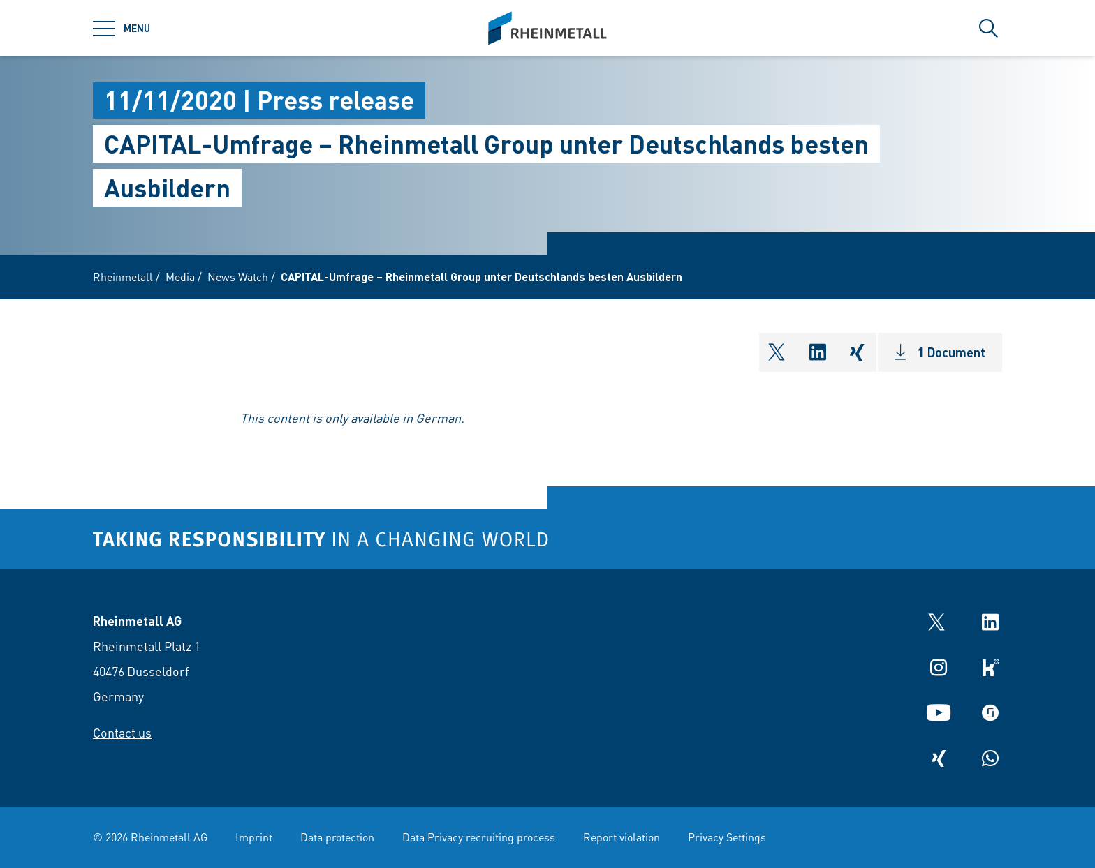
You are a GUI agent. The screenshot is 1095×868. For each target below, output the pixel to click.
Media (180, 276)
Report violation (621, 837)
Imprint (253, 837)
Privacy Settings (727, 837)
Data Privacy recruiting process (478, 837)
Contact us (122, 732)
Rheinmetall (123, 276)
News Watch (237, 276)
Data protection (337, 837)
